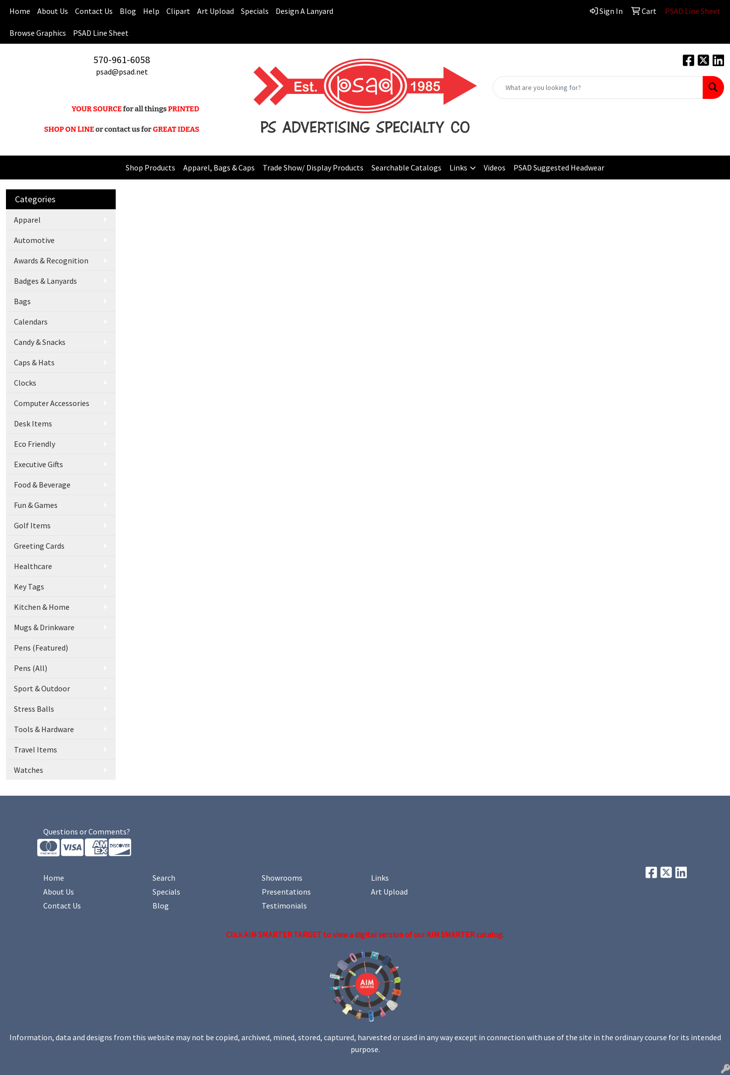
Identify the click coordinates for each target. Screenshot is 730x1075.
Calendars (31, 322)
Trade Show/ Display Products (313, 167)
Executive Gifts (38, 464)
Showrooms (282, 878)
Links (458, 167)
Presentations (286, 892)
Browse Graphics (37, 33)
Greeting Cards (39, 546)
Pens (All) (30, 668)
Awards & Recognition (51, 260)
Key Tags (29, 586)
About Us (52, 11)
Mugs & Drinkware (44, 627)
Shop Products (150, 167)
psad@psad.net (122, 72)
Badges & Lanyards (45, 281)
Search (163, 878)
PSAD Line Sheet (101, 33)
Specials (255, 11)
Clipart (178, 11)
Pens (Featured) (41, 648)
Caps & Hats (34, 362)
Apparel (27, 220)
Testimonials (284, 905)
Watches (28, 770)
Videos (495, 167)
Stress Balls (34, 709)
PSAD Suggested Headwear (558, 167)
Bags (22, 301)
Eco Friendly (34, 444)
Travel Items (35, 749)
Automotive (34, 240)
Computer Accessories (51, 403)
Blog (128, 11)
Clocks (25, 383)
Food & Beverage (42, 485)
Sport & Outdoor (42, 688)
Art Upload (215, 11)
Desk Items (33, 423)
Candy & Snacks (40, 342)
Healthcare (33, 566)
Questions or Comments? (86, 831)
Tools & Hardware (44, 729)
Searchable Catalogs (406, 167)
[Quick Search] (598, 87)
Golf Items (32, 525)
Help (151, 11)
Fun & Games (36, 505)
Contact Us (94, 11)
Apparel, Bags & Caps (219, 167)
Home (53, 878)
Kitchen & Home (42, 607)
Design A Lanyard (304, 11)
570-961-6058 (121, 59)
